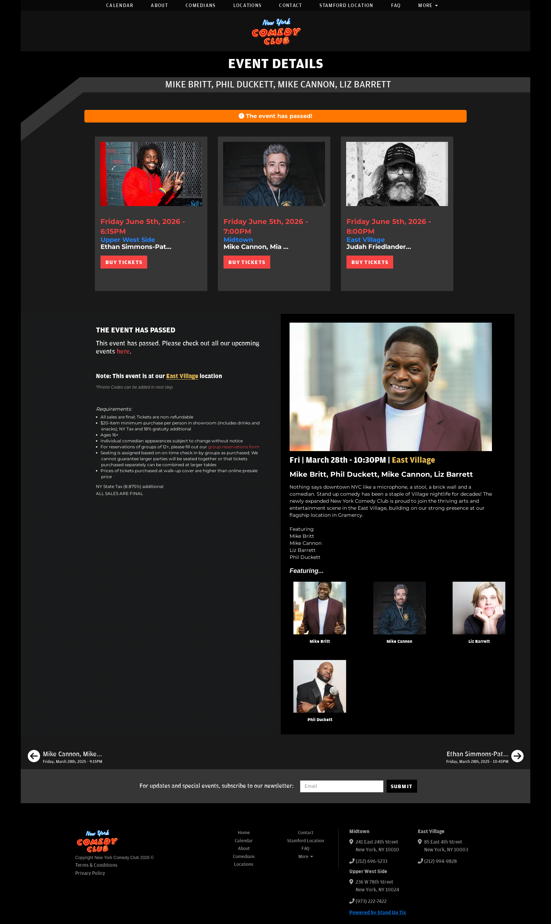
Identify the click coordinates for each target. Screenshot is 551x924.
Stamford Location (346, 5)
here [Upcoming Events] (123, 351)
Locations (247, 5)
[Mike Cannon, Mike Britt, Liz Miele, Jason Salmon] (65, 757)
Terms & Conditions (96, 865)
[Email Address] (341, 786)
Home (244, 833)
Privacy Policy (90, 873)
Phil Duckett (319, 719)
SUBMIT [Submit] (402, 786)
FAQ (396, 5)
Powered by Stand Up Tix (377, 913)
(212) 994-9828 (440, 861)
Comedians (201, 5)
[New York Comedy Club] (275, 31)
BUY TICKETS (123, 262)
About (159, 5)
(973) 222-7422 (371, 901)
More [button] (428, 5)
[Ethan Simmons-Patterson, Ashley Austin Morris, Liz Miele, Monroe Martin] (485, 757)
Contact (290, 5)
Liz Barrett (479, 641)
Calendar (119, 5)
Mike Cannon (399, 641)
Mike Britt (320, 641)
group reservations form (234, 446)
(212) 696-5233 (371, 861)
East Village (182, 376)
